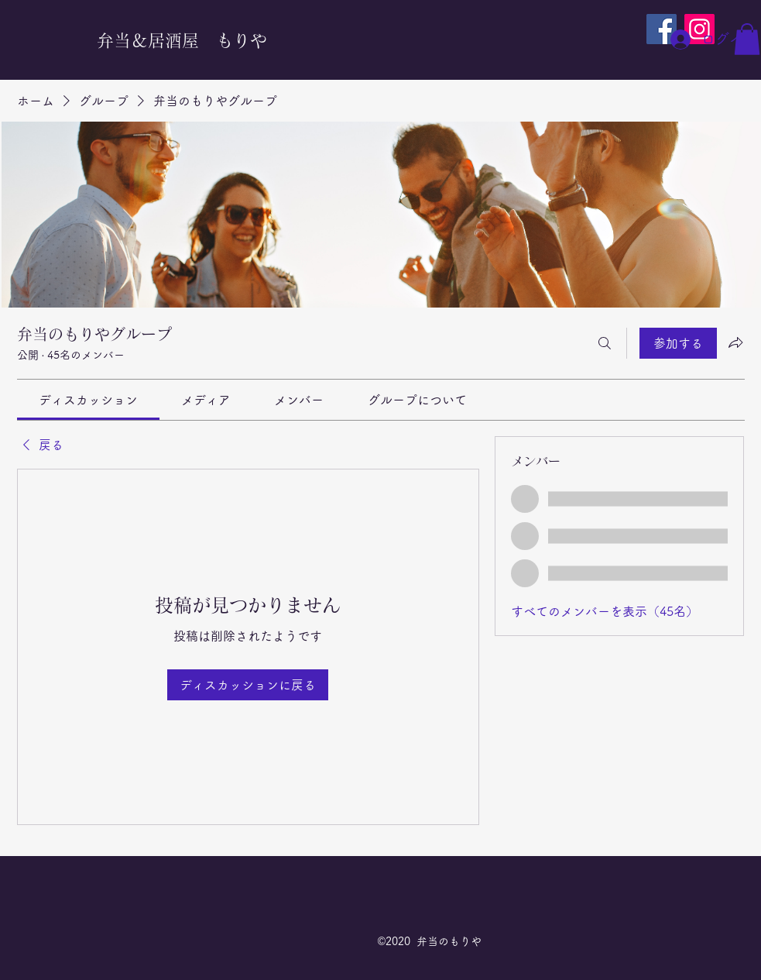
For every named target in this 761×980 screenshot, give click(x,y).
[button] (747, 39)
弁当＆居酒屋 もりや (182, 40)
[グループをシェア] (735, 342)
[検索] (604, 343)
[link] (88, 400)
